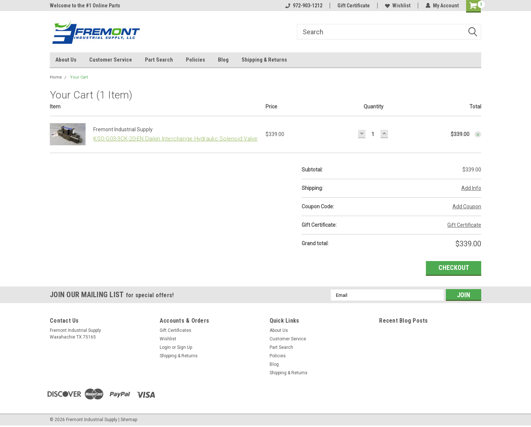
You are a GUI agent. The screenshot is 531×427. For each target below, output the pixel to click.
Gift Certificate (353, 5)
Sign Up (184, 347)
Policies (195, 59)
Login (165, 347)
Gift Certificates (175, 330)
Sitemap (129, 419)
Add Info (471, 188)
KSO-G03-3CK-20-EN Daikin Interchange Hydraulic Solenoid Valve (175, 138)
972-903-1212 (303, 5)
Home (56, 77)
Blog (223, 59)
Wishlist (397, 5)
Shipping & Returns (264, 59)
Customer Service (110, 59)
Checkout (453, 267)
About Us (65, 59)
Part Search (159, 59)
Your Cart (79, 77)
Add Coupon (466, 206)
